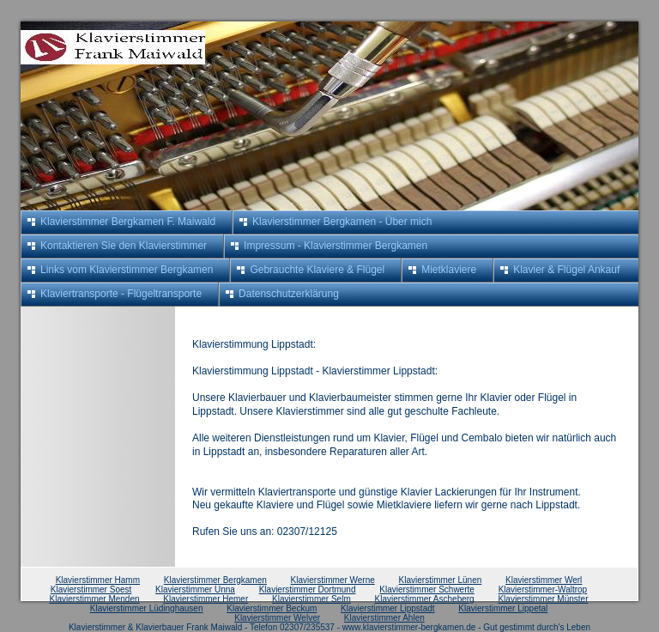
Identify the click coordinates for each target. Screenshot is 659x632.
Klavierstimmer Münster (543, 599)
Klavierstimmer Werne (333, 580)
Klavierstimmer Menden (95, 599)
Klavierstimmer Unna (195, 589)
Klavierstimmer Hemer (205, 599)
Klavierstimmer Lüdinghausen (146, 608)
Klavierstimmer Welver (277, 618)
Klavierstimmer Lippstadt (387, 608)
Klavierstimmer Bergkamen (215, 580)
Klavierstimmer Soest (91, 589)
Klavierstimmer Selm (311, 599)
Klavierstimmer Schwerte (427, 589)
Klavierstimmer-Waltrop (543, 589)
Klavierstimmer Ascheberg (425, 599)
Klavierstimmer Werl (543, 580)
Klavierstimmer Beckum (272, 608)
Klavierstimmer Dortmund (307, 589)
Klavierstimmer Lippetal (502, 608)
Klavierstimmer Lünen (440, 580)
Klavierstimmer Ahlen (384, 618)
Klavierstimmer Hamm (98, 580)
